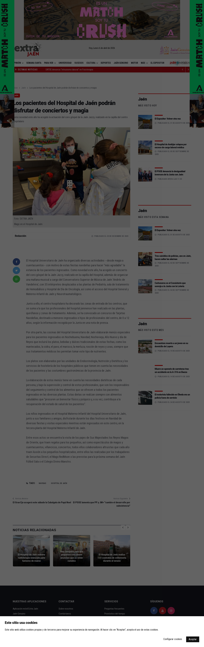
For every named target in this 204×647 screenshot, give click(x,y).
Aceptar (193, 639)
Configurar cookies (172, 639)
